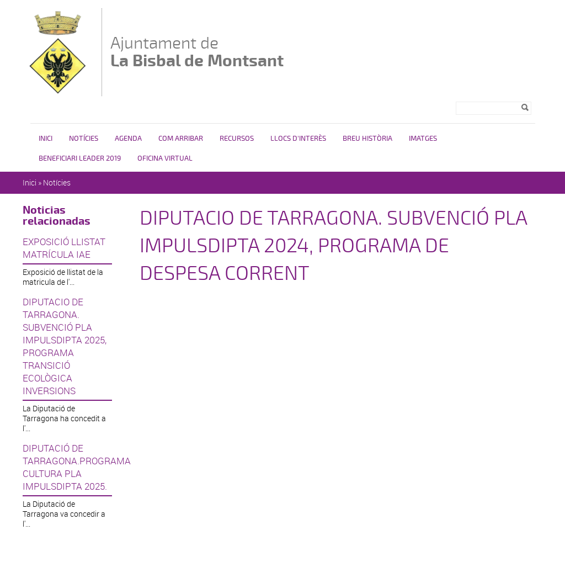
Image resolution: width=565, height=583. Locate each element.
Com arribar (180, 138)
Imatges (423, 138)
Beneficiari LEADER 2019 (80, 158)
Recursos (237, 138)
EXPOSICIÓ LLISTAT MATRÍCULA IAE (64, 248)
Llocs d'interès (298, 138)
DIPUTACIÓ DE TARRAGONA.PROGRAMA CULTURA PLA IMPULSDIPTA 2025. (67, 467)
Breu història (367, 138)
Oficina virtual (165, 158)
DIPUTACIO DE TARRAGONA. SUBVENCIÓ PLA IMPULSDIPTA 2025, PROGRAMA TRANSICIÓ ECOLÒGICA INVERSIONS (64, 346)
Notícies (83, 138)
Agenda (128, 138)
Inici (45, 138)
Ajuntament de (197, 51)
